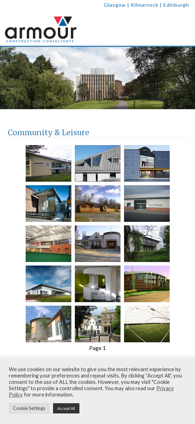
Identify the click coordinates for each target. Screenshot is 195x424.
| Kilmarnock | (145, 5)
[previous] (9, 77)
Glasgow (115, 5)
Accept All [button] (66, 408)
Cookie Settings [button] (29, 408)
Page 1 (97, 348)
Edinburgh (176, 5)
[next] (185, 77)
